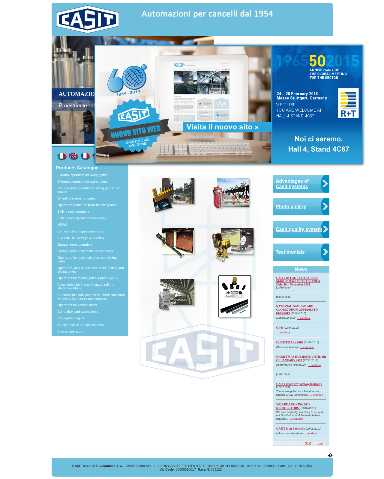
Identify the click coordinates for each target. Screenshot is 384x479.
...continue (303, 318)
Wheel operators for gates (77, 198)
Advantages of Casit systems (292, 184)
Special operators (70, 331)
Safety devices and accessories (81, 325)
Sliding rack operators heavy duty (82, 218)
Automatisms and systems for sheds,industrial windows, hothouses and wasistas (91, 296)
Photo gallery (291, 206)
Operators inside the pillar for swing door (87, 205)
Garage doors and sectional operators (85, 251)
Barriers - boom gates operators (81, 231)
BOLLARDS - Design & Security (81, 238)
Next (308, 443)
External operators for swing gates (83, 175)
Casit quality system (299, 229)
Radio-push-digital (71, 318)
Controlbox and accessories (78, 311)
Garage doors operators (75, 244)
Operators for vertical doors (78, 305)
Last (319, 443)
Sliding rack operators (73, 211)
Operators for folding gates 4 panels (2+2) (88, 278)
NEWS (63, 224)
